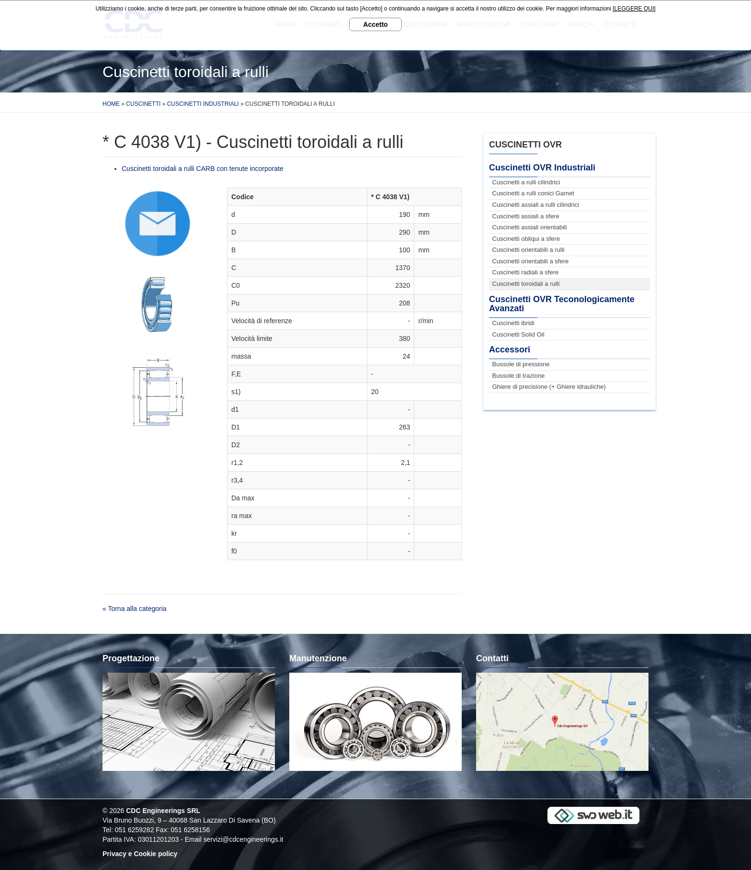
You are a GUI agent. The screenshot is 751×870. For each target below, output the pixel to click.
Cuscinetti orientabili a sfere (530, 261)
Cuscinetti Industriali (203, 104)
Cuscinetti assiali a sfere (525, 216)
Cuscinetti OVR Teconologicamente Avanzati (562, 304)
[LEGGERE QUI (633, 8)
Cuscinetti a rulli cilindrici (526, 182)
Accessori (509, 349)
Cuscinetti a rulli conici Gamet (533, 193)
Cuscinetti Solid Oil (518, 334)
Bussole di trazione (518, 375)
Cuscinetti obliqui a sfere (526, 238)
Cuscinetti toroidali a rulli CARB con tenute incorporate (203, 168)
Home (111, 104)
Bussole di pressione (521, 364)
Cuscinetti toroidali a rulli (526, 283)
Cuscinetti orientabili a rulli (528, 249)
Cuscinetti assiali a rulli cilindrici (535, 204)
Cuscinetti (143, 104)
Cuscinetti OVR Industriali (542, 167)
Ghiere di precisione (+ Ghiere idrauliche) (549, 386)
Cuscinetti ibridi (513, 323)
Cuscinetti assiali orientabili (529, 227)
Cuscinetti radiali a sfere (525, 272)
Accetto (375, 24)
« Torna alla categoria (134, 608)
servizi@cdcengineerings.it (244, 839)
